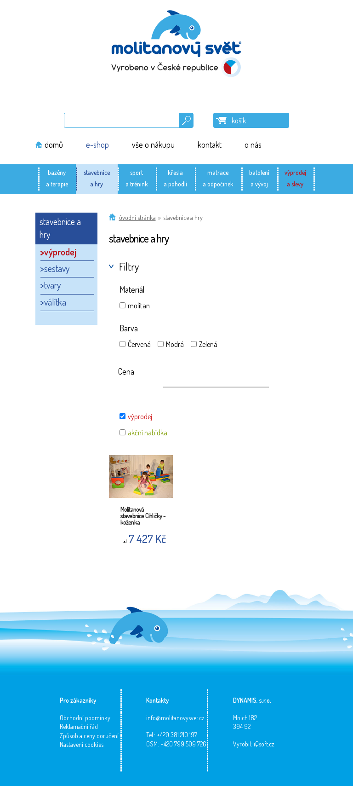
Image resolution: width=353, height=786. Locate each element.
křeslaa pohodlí (175, 178)
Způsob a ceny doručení (89, 736)
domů (54, 144)
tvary (52, 285)
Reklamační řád (79, 726)
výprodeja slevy (295, 178)
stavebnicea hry (97, 178)
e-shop (97, 144)
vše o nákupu (153, 144)
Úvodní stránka (137, 217)
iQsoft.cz (264, 744)
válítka (55, 302)
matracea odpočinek (218, 178)
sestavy (56, 268)
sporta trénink (136, 178)
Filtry (129, 266)
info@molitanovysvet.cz (175, 718)
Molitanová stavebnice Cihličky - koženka (142, 513)
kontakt (210, 144)
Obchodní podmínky (85, 718)
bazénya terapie (57, 178)
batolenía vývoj (259, 178)
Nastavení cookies (81, 744)
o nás (253, 144)
